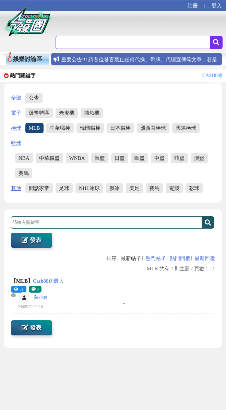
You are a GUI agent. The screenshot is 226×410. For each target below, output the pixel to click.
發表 (31, 240)
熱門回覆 (180, 258)
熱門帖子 (155, 258)
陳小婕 (41, 297)
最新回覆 (204, 258)
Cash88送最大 (37, 281)
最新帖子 (131, 258)
